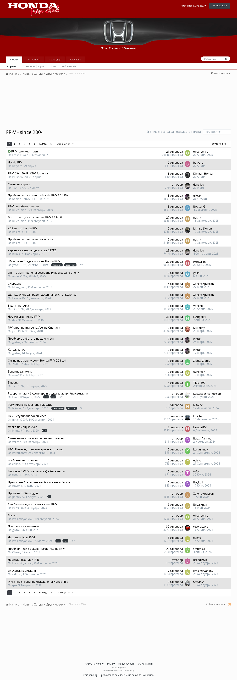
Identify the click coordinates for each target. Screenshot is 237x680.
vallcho (16, 442)
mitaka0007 (19, 276)
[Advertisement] (118, 103)
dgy (14, 320)
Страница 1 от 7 (65, 143)
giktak (197, 195)
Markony (199, 328)
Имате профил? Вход (193, 5)
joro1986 (18, 331)
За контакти (145, 663)
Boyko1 (17, 486)
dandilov (198, 184)
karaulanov (19, 453)
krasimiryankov (22, 519)
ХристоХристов (203, 284)
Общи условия (126, 663)
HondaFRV (200, 262)
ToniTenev (19, 188)
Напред (43, 144)
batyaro (17, 166)
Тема (111, 663)
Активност (33, 59)
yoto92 (16, 265)
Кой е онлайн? (70, 66)
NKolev (16, 408)
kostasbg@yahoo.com (207, 394)
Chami (16, 552)
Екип (53, 66)
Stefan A (198, 582)
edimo (16, 464)
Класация (75, 59)
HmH (15, 397)
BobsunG (199, 206)
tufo (15, 475)
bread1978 (200, 560)
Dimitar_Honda (203, 173)
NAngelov (199, 317)
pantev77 (18, 497)
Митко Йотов (202, 228)
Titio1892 (18, 309)
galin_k (197, 273)
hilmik (16, 254)
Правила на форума (33, 66)
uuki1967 (18, 375)
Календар (54, 59)
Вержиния (19, 508)
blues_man (19, 210)
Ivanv (15, 430)
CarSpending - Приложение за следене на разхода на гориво (118, 675)
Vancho (198, 306)
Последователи (213, 131)
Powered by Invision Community (118, 670)
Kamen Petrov (21, 199)
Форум (14, 59)
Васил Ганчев (202, 438)
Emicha (197, 416)
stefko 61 (199, 549)
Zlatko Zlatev (20, 364)
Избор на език (94, 663)
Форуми (11, 66)
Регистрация (220, 5)
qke (14, 585)
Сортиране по (220, 144)
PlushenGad (20, 177)
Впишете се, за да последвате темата (175, 132)
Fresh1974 (19, 155)
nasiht (197, 217)
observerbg (200, 151)
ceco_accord (200, 526)
